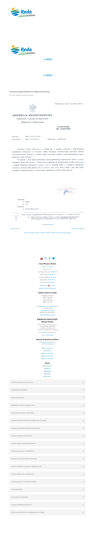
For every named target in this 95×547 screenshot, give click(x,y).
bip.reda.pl (52, 285)
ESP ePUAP (46, 315)
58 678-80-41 (51, 274)
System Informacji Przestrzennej (48, 288)
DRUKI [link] (41, 315)
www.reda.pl (44, 285)
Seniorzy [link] (37, 232)
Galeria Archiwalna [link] (66, 232)
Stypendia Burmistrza (48, 353)
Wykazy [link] (48, 232)
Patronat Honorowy (48, 348)
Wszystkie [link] (58, 232)
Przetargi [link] (53, 232)
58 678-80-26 (52, 277)
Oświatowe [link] (42, 232)
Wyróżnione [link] (27, 232)
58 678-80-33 (51, 282)
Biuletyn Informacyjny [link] (48, 356)
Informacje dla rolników (27, 95)
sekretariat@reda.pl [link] (49, 344)
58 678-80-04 (51, 279)
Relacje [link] (32, 232)
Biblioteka (48, 368)
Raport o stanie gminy (48, 358)
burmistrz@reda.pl (49, 335)
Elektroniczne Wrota (47, 310)
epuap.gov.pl (52, 315)
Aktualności (19, 95)
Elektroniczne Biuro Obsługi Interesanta (47, 306)
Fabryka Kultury (48, 365)
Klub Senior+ (48, 376)
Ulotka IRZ (50, 224)
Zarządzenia (48, 350)
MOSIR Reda (48, 371)
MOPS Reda (48, 373)
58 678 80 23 (44, 332)
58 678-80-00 (53, 271)
